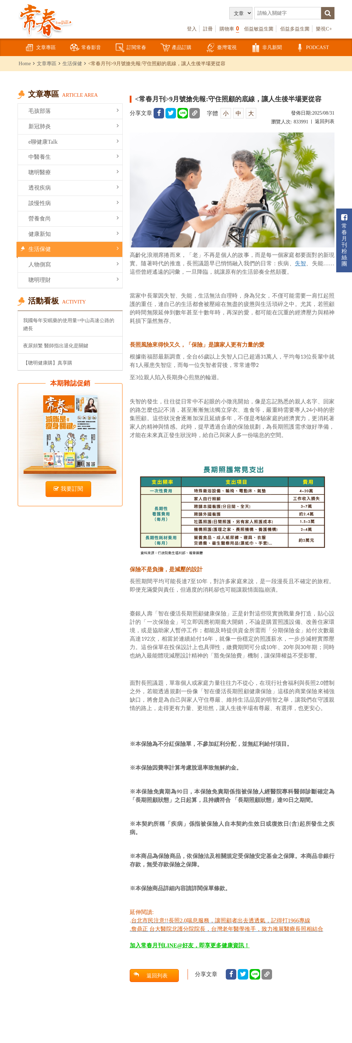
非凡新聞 (266, 48)
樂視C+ (324, 29)
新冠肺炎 (73, 126)
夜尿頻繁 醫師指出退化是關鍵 (55, 345)
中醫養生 (73, 156)
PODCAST (312, 48)
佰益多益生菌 (295, 29)
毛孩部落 (73, 110)
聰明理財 (73, 279)
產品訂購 (176, 48)
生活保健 (72, 63)
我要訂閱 (68, 489)
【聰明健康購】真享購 (47, 363)
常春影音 (85, 48)
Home (25, 63)
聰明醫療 (73, 172)
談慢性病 (73, 202)
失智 (300, 263)
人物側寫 (73, 264)
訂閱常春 (130, 48)
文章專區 (40, 48)
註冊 (208, 29)
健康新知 (73, 233)
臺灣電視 (221, 48)
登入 (192, 29)
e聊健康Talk (73, 141)
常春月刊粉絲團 (344, 240)
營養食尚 (73, 218)
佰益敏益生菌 (258, 29)
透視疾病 (73, 187)
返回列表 (324, 121)
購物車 (229, 28)
